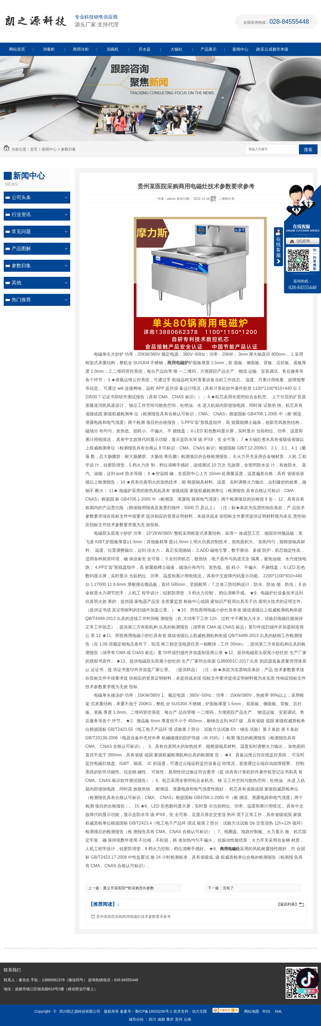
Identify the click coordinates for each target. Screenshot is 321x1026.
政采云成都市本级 (272, 49)
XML (278, 1011)
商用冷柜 (81, 49)
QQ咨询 (303, 241)
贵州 (178, 1019)
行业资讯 (21, 214)
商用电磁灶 (230, 848)
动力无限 (199, 1011)
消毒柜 (49, 49)
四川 (152, 1019)
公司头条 (21, 197)
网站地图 (251, 1011)
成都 (161, 1019)
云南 (187, 1019)
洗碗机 (113, 49)
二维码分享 (227, 199)
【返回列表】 (287, 904)
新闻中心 (240, 49)
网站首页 (17, 49)
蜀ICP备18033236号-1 (153, 1011)
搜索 (308, 149)
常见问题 (21, 231)
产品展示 (208, 49)
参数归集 (68, 149)
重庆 (170, 1019)
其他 (16, 282)
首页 (33, 149)
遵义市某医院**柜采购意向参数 (128, 888)
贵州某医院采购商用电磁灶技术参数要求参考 (133, 916)
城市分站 (136, 1019)
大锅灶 (176, 49)
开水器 (145, 49)
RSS (266, 1011)
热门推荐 (21, 299)
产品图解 (21, 248)
